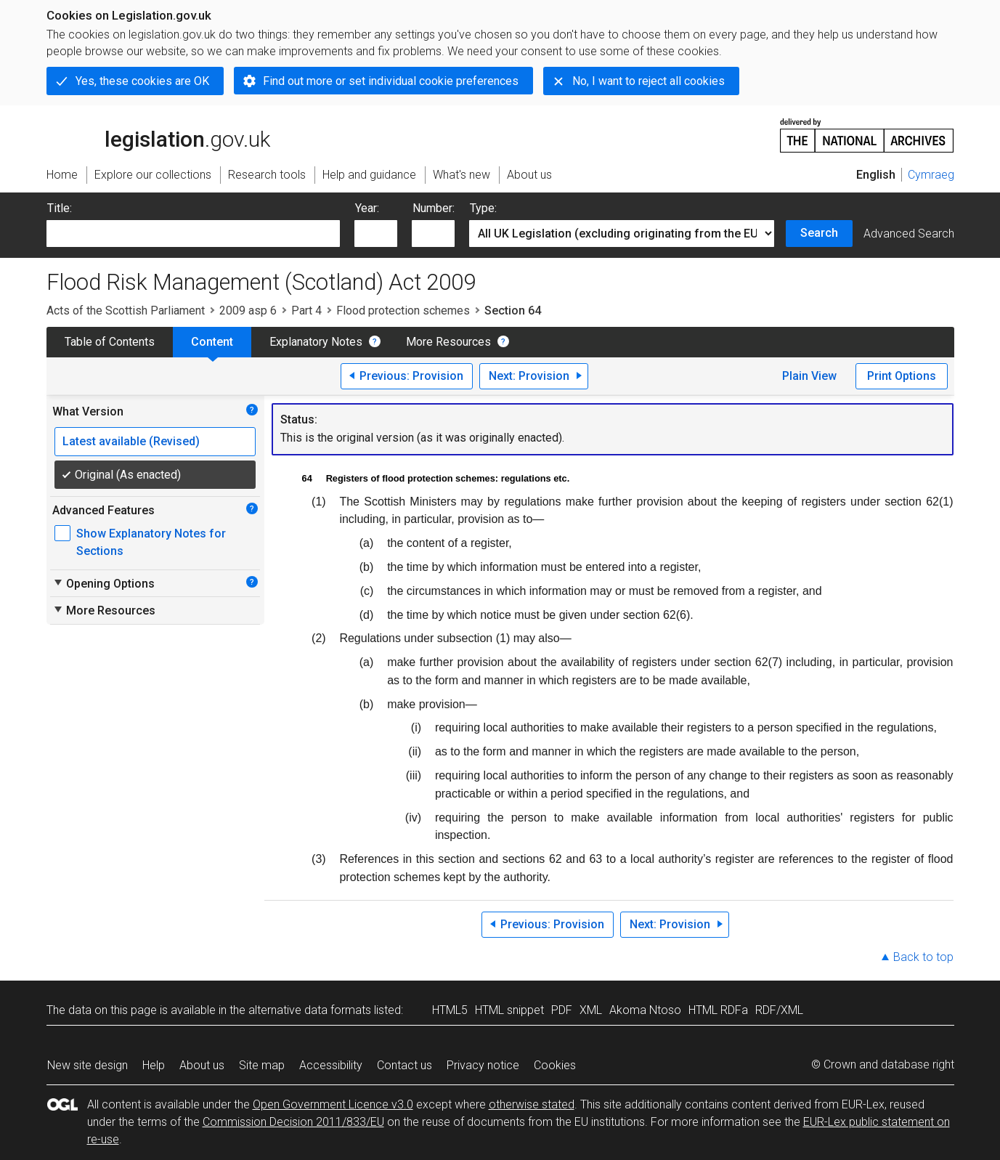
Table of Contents (110, 342)
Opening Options (103, 583)
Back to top (923, 957)
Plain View (809, 376)
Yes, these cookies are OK (142, 81)
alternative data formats (309, 1010)
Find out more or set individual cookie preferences (391, 81)
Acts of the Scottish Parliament (125, 310)
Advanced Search (908, 233)
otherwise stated (531, 1104)
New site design (87, 1065)
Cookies (555, 1065)
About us (201, 1065)
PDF (561, 1010)
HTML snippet (509, 1010)
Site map (262, 1065)
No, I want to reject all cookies (648, 81)
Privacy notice (483, 1065)
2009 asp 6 (248, 310)
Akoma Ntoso (645, 1010)
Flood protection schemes (403, 310)
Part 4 (306, 310)
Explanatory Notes (315, 342)
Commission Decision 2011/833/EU (293, 1122)
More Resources (448, 342)
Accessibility (330, 1065)
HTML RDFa (718, 1010)
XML (591, 1010)
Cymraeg (931, 175)
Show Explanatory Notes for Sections (151, 542)
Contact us (404, 1065)
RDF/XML (779, 1010)
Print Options (901, 376)
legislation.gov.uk (158, 134)
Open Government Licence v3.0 (333, 1104)
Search (819, 233)
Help (153, 1065)
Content (212, 342)
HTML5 (450, 1010)
